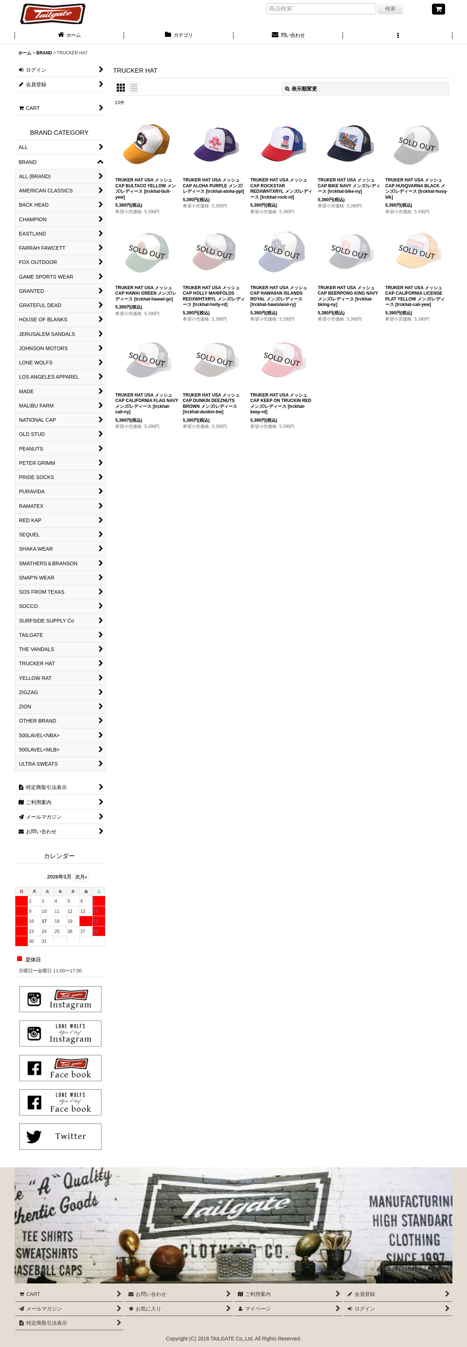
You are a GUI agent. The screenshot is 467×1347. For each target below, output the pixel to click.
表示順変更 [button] (301, 89)
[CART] (438, 9)
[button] (397, 36)
